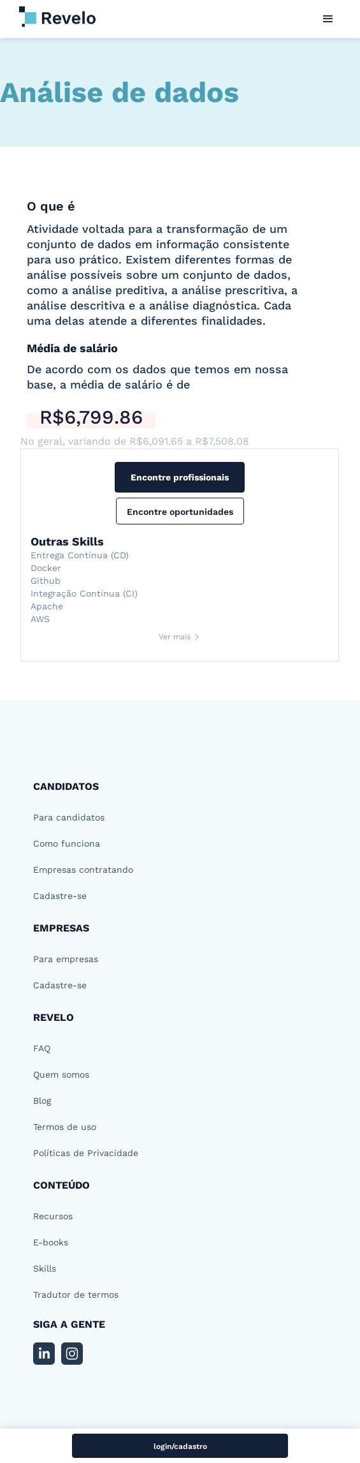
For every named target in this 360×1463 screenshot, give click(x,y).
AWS (40, 619)
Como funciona (66, 843)
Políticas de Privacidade (85, 1153)
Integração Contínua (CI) (84, 593)
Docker (46, 568)
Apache (47, 606)
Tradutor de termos (76, 1294)
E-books (50, 1242)
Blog (42, 1100)
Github (46, 581)
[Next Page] (179, 636)
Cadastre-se (60, 896)
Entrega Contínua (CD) (80, 555)
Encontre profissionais (180, 477)
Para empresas (65, 959)
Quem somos (61, 1074)
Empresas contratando (83, 870)
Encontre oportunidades (180, 512)
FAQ (41, 1048)
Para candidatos (68, 817)
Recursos (53, 1216)
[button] (328, 19)
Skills (44, 1268)
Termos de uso (64, 1127)
